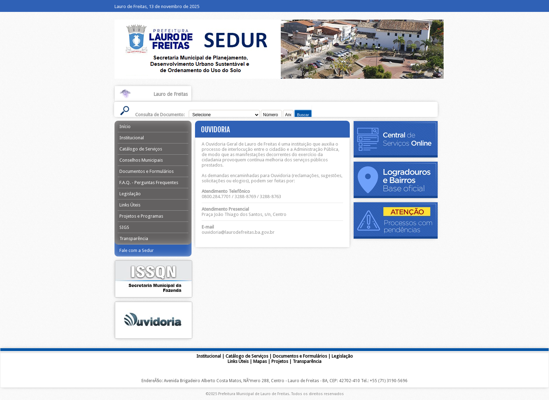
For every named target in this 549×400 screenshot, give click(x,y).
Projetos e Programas (141, 216)
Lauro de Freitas (170, 94)
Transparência (133, 238)
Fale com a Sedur (136, 250)
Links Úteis (129, 205)
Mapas (260, 361)
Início (125, 126)
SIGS (124, 227)
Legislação (130, 193)
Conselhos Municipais (141, 160)
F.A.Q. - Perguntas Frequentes (148, 182)
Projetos (279, 361)
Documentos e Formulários (146, 171)
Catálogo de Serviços (140, 149)
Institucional (131, 137)
